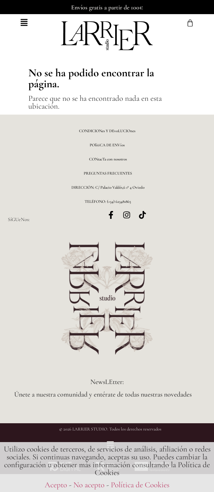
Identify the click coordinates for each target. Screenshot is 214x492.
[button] (24, 23)
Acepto (56, 484)
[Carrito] (190, 23)
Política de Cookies (140, 484)
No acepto (88, 484)
